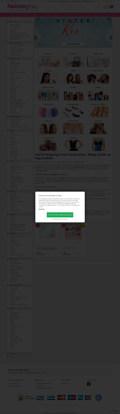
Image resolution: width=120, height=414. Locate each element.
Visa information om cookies (60, 219)
